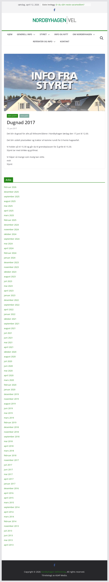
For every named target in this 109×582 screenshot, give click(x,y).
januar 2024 (9, 257)
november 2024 (11, 229)
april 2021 (8, 347)
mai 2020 (8, 370)
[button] (33, 34)
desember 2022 (11, 300)
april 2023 (8, 290)
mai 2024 (8, 243)
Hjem (9, 34)
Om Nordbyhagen (82, 34)
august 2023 (10, 276)
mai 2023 (8, 286)
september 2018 (11, 436)
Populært (24, 116)
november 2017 (11, 460)
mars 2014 (9, 516)
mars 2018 (9, 450)
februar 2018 (10, 455)
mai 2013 (8, 540)
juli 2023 (8, 281)
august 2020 (10, 356)
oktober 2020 (10, 351)
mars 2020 (9, 380)
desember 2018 (11, 427)
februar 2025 (10, 220)
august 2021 (10, 328)
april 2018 (8, 446)
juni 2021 (8, 337)
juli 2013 (8, 530)
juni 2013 (8, 535)
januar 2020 (9, 389)
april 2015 (8, 497)
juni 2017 (8, 469)
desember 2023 (11, 262)
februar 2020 (10, 384)
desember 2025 (11, 191)
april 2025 (8, 210)
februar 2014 (10, 521)
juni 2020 (8, 366)
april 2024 (8, 248)
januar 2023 (9, 295)
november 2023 (11, 267)
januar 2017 (9, 483)
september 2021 (11, 323)
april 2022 (8, 309)
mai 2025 (8, 206)
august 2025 (10, 201)
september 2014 (11, 507)
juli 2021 (8, 333)
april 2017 (8, 479)
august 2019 (10, 403)
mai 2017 (8, 474)
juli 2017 (8, 464)
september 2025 (11, 196)
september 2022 (11, 304)
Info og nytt (61, 34)
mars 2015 (9, 502)
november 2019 (11, 399)
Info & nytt (12, 116)
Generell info (24, 34)
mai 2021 (8, 342)
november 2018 (11, 432)
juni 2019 (8, 408)
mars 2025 (9, 215)
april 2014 (8, 512)
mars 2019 (9, 417)
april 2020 (8, 375)
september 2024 (11, 239)
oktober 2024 (10, 234)
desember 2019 (11, 394)
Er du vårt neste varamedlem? (70, 4)
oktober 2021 (10, 319)
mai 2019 (8, 413)
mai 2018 (8, 441)
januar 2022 (9, 314)
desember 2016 (11, 488)
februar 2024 (10, 253)
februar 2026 (10, 187)
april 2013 (8, 544)
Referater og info (42, 41)
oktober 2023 (10, 271)
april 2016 (8, 493)
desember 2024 (11, 224)
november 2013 (11, 526)
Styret (43, 34)
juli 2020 (8, 361)
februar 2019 (10, 422)
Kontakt (64, 41)
